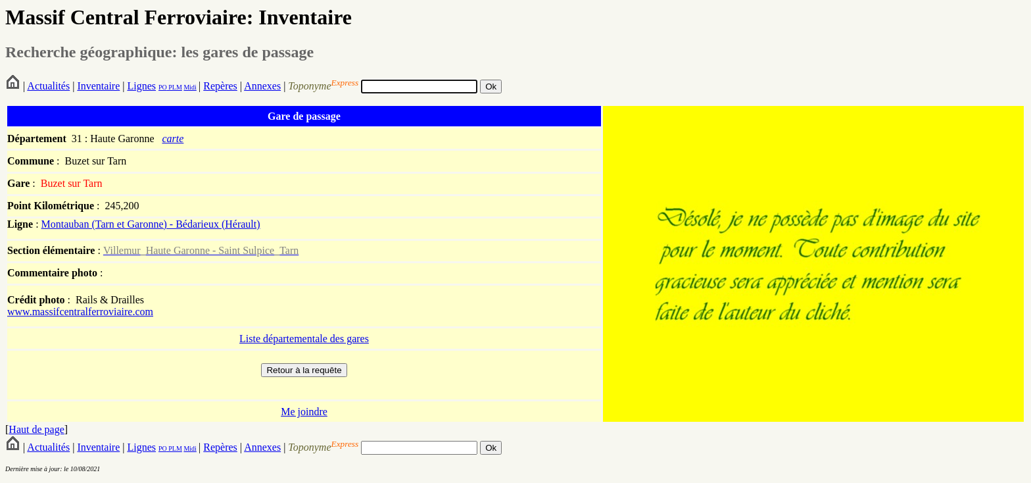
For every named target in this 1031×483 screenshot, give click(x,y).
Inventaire (98, 85)
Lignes (141, 85)
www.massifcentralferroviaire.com (80, 311)
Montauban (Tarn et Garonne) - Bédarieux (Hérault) (150, 224)
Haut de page (36, 429)
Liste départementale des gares (304, 338)
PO (162, 87)
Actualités (48, 85)
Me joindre (304, 411)
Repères (220, 85)
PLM (174, 87)
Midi (189, 87)
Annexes (262, 85)
